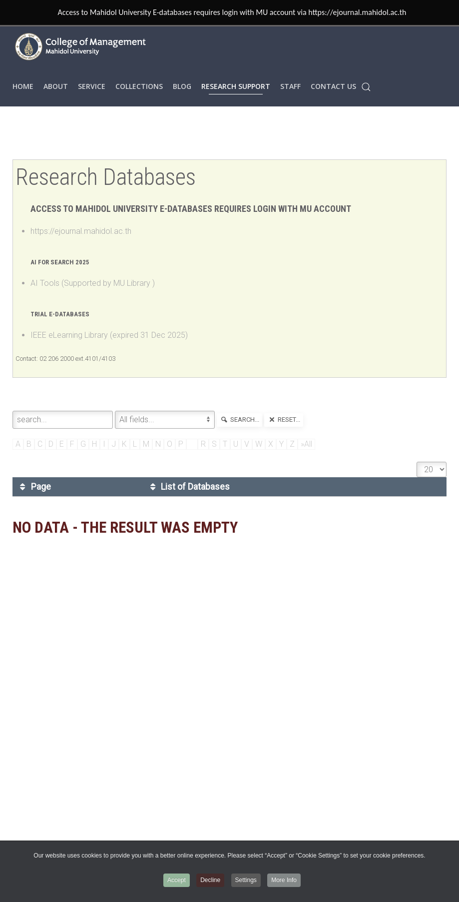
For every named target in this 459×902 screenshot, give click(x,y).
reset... (283, 419)
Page (33, 487)
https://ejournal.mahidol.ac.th (80, 231)
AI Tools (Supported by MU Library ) (92, 283)
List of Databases (188, 487)
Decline (210, 880)
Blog (182, 86)
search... (239, 419)
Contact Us (333, 86)
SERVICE (91, 86)
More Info (284, 880)
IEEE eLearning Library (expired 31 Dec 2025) (109, 335)
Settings (246, 880)
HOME (22, 86)
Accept (176, 880)
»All (306, 444)
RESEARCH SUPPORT (235, 86)
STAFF (290, 86)
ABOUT (55, 86)
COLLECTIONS (139, 86)
